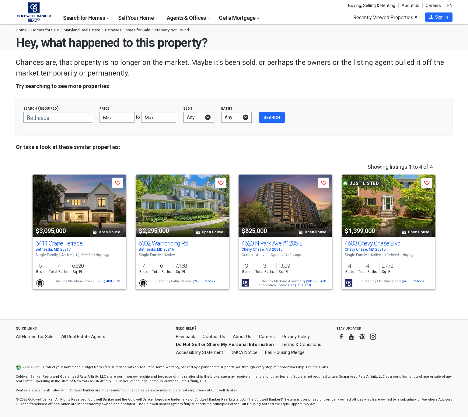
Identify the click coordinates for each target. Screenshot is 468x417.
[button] (438, 17)
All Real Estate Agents (83, 336)
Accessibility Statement (199, 352)
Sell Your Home (138, 18)
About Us (410, 5)
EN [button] (449, 5)
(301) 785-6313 (317, 281)
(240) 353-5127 (204, 281)
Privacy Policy (296, 336)
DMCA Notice (244, 352)
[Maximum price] (158, 117)
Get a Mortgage (239, 18)
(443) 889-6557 (413, 281)
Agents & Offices (188, 18)
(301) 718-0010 (299, 285)
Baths (227, 108)
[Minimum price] (117, 117)
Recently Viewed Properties (385, 17)
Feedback (185, 336)
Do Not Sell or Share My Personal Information (225, 344)
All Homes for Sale (35, 336)
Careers (433, 5)
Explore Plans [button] (317, 367)
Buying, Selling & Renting (371, 5)
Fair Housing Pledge (285, 352)
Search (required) (41, 108)
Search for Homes (86, 18)
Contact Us (214, 336)
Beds (188, 108)
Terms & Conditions (301, 344)
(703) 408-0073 (108, 281)
